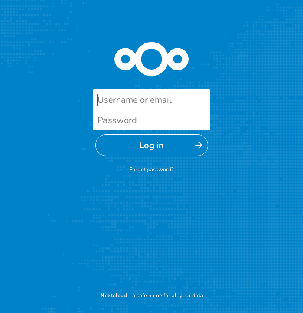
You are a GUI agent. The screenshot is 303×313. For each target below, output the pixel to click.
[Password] (151, 120)
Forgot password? (151, 169)
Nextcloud (113, 296)
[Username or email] (151, 99)
